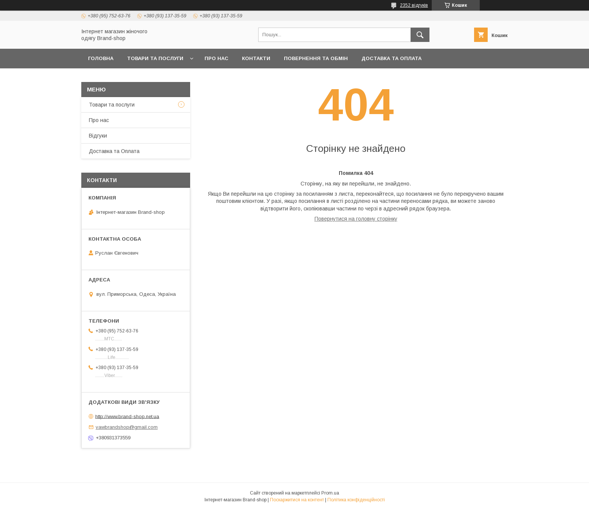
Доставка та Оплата (391, 58)
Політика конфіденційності (356, 499)
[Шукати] (420, 35)
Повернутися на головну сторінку (356, 219)
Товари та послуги (155, 58)
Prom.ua (330, 493)
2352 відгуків (414, 5)
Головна (100, 58)
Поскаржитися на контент (297, 499)
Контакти (256, 58)
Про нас (216, 58)
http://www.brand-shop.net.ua (127, 416)
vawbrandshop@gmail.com (127, 427)
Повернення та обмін (316, 58)
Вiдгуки (98, 136)
